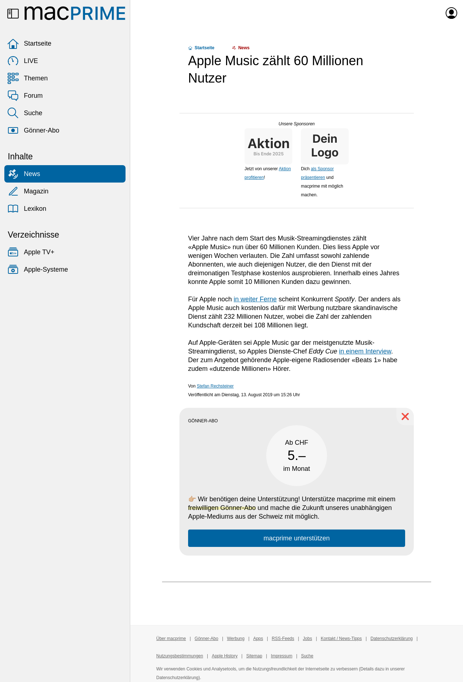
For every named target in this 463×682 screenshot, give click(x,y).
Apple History (224, 655)
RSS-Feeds (283, 638)
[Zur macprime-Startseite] (75, 13)
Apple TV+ (30, 252)
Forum (25, 95)
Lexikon (26, 208)
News (23, 174)
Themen (27, 78)
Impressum (281, 655)
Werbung (235, 638)
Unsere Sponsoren (297, 123)
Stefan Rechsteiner (215, 386)
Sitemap (254, 655)
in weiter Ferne (255, 299)
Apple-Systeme (37, 269)
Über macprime (171, 638)
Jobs (307, 638)
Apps (258, 638)
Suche (24, 113)
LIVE (22, 61)
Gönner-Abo (33, 130)
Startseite (29, 43)
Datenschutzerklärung (391, 638)
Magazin (27, 191)
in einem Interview (365, 351)
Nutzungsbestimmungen (179, 655)
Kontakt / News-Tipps (341, 638)
